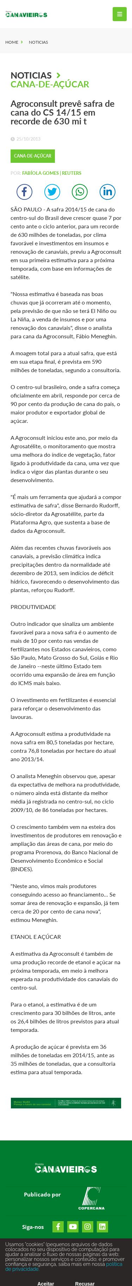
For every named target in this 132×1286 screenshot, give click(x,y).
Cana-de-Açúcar (50, 84)
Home (11, 42)
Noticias (38, 42)
